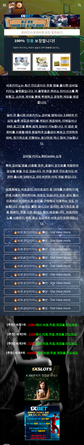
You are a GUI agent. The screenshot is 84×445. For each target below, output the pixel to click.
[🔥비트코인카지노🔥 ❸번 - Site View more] (42, 249)
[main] (42, 154)
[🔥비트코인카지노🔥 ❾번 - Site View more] (42, 300)
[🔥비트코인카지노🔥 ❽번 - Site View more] (42, 291)
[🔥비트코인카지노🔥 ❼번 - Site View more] (42, 283)
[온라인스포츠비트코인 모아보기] (42, 32)
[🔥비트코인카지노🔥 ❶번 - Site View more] (42, 232)
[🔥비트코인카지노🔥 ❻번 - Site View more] (42, 274)
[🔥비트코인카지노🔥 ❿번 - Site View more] (42, 308)
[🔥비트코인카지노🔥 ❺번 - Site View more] (42, 266)
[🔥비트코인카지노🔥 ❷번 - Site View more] (42, 240)
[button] (4, 5)
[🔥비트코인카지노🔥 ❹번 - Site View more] (42, 257)
